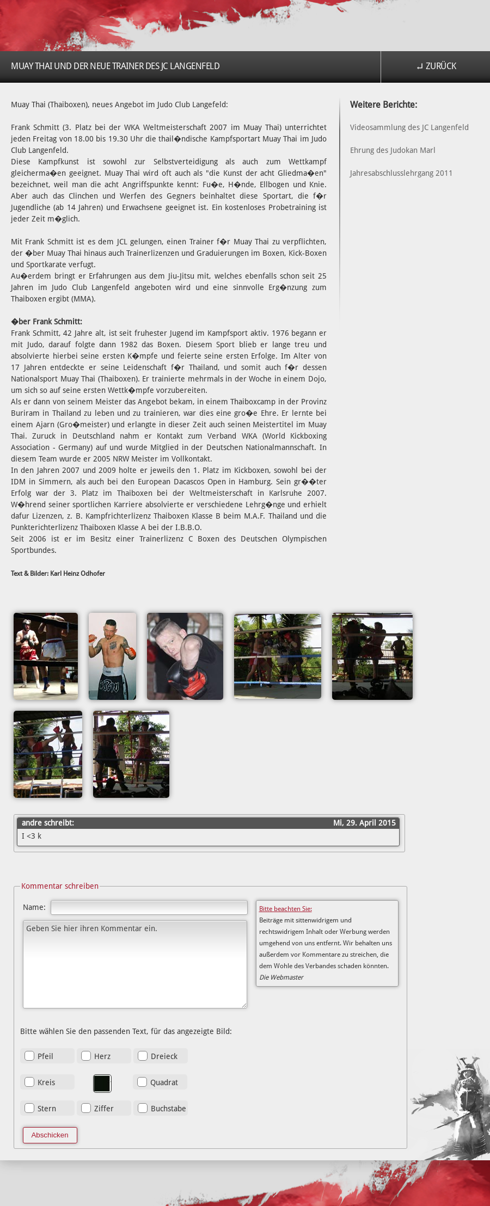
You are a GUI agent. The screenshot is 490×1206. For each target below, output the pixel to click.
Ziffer (104, 1108)
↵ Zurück (435, 66)
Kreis (46, 1082)
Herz (102, 1056)
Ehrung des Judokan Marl (393, 150)
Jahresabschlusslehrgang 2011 (401, 173)
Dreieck (164, 1056)
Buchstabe (168, 1108)
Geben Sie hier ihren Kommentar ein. (135, 964)
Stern (47, 1108)
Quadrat (164, 1082)
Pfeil (45, 1056)
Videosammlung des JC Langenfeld (409, 127)
